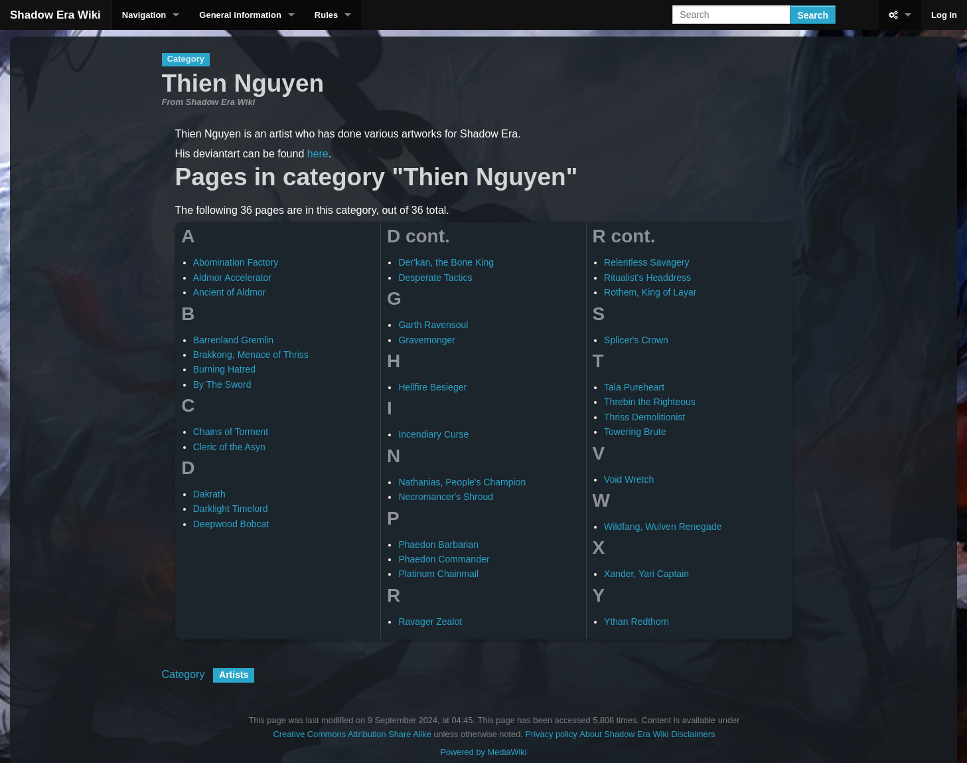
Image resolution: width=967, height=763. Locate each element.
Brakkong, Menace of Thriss (251, 354)
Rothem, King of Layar (650, 292)
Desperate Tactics (435, 277)
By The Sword (222, 384)
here (318, 153)
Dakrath (209, 494)
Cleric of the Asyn (229, 447)
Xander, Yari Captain (646, 573)
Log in (944, 15)
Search (812, 15)
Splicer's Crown (636, 340)
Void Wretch (629, 479)
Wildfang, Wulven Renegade (662, 526)
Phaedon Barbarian (438, 544)
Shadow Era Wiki (55, 15)
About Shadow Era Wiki (623, 734)
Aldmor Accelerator (232, 277)
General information (240, 15)
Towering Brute (635, 431)
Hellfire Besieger (432, 387)
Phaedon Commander (443, 559)
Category (183, 674)
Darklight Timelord (230, 508)
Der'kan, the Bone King (446, 262)
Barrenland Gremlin (233, 340)
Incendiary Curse (433, 434)
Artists (233, 674)
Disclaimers (693, 734)
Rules (326, 15)
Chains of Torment (230, 431)
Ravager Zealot (430, 621)
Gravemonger (426, 340)
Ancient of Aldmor (229, 292)
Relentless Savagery (646, 262)
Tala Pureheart (634, 387)
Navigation (144, 15)
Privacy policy (551, 734)
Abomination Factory (235, 262)
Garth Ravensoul (433, 324)
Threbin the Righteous (650, 401)
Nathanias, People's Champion (462, 482)
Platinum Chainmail (438, 573)
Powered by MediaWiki (483, 752)
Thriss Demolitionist (644, 417)
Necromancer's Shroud (445, 496)
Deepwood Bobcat (231, 524)
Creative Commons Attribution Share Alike (352, 734)
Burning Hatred (224, 369)
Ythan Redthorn (636, 621)
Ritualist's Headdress (647, 277)
